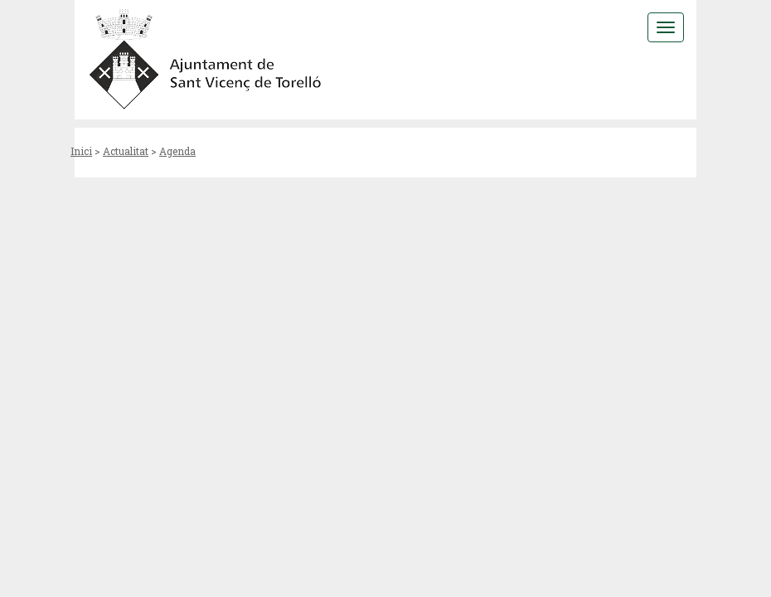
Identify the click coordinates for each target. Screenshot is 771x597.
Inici (81, 151)
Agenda (177, 151)
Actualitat (125, 151)
